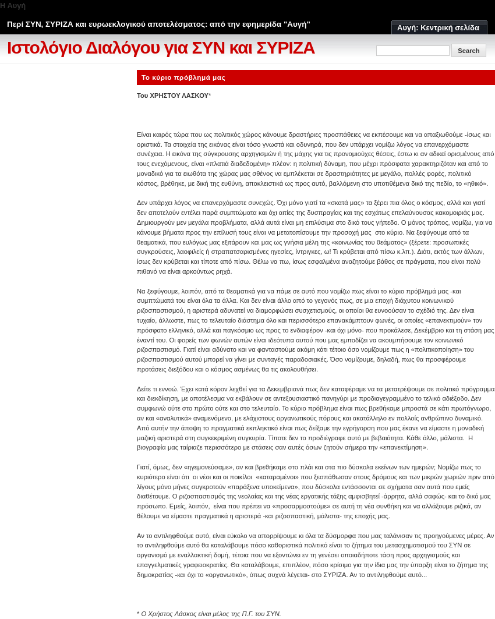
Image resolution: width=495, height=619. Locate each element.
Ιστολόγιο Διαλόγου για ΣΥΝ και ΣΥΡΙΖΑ (161, 47)
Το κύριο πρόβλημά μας (183, 77)
